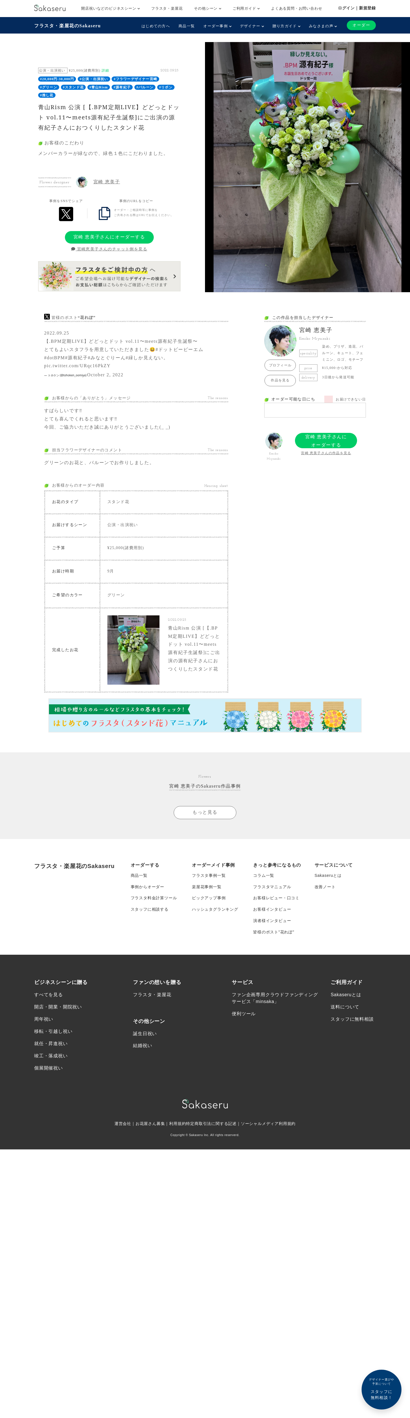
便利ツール (244, 1014)
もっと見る (205, 812)
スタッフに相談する (150, 909)
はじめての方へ (156, 26)
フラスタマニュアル (272, 887)
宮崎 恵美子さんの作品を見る (326, 453)
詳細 (105, 70)
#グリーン (48, 87)
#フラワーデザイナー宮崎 (135, 79)
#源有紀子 (122, 87)
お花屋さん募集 (150, 1124)
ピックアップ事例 (209, 898)
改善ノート (325, 887)
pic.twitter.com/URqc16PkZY (77, 365)
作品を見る (280, 380)
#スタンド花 (73, 87)
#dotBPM (54, 357)
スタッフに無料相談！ (381, 1388)
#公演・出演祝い (94, 79)
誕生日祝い (145, 1033)
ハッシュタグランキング (215, 909)
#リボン (166, 87)
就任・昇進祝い (51, 1043)
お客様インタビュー (272, 909)
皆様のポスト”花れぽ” (273, 932)
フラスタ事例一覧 (209, 875)
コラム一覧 (263, 875)
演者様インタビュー (272, 921)
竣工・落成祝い (51, 1056)
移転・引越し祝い (53, 1031)
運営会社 (122, 1124)
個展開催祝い (48, 1068)
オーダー (361, 25)
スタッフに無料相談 (352, 1019)
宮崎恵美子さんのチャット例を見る (109, 249)
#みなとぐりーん (107, 357)
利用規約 (177, 1124)
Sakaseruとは (328, 875)
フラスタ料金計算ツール (154, 898)
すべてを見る (48, 995)
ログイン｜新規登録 (357, 8)
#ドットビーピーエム (179, 349)
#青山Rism (98, 87)
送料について (345, 1007)
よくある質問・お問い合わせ (296, 8)
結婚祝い (142, 1046)
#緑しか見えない (144, 357)
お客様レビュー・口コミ (276, 898)
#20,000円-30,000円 (57, 79)
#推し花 (47, 95)
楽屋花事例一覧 (207, 887)
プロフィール (280, 365)
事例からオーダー (147, 887)
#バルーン (144, 87)
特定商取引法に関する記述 (211, 1124)
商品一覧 (187, 26)
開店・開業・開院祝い (58, 1007)
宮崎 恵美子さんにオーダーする (109, 236)
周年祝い (43, 1019)
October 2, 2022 (105, 374)
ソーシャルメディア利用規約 (268, 1124)
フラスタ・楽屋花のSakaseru (67, 25)
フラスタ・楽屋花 (167, 8)
